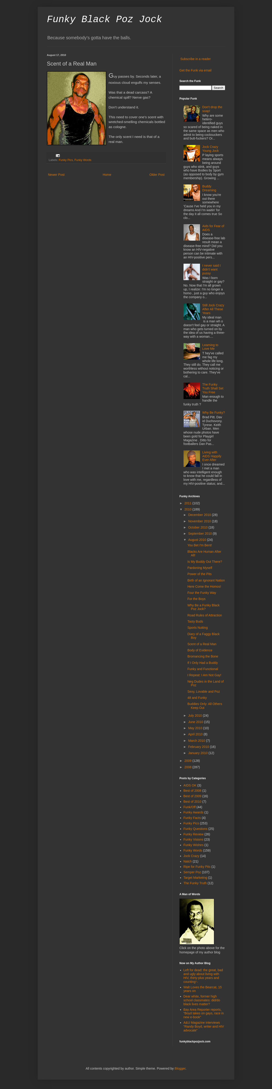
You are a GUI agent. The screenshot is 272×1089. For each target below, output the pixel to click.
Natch (188, 861)
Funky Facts (192, 818)
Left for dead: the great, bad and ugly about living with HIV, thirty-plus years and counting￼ (203, 975)
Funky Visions (193, 839)
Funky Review (194, 834)
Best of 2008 (193, 790)
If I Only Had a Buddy (202, 663)
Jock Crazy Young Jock (210, 149)
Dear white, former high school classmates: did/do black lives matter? (202, 1000)
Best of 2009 (193, 796)
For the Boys (196, 599)
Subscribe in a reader (195, 59)
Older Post (157, 174)
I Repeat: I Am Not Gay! (204, 675)
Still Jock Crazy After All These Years (213, 309)
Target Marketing (195, 877)
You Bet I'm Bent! (199, 545)
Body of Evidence (199, 650)
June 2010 (196, 722)
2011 (188, 503)
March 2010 (197, 740)
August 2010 (197, 540)
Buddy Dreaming (209, 188)
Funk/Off (190, 807)
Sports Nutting (197, 627)
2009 (188, 761)
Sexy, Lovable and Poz (203, 691)
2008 (188, 767)
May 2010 (195, 728)
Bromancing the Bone (202, 656)
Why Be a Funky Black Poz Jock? (203, 607)
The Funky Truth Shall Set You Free (212, 388)
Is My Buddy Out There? (204, 561)
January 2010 (198, 753)
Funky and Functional (202, 669)
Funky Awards (194, 812)
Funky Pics (66, 160)
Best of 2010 (193, 801)
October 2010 (198, 527)
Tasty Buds (195, 621)
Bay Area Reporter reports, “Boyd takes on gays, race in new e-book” (204, 1013)
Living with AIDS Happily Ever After (211, 456)
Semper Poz (192, 872)
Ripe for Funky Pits (197, 866)
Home (107, 174)
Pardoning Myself (199, 568)
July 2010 (195, 715)
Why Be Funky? (213, 412)
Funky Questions (196, 829)
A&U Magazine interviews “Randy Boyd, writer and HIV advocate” (204, 1026)
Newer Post (56, 174)
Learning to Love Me (210, 347)
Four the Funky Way (201, 592)
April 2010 (195, 734)
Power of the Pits (199, 574)
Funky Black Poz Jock (104, 19)
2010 (188, 509)
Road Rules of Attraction (204, 615)
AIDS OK (190, 785)
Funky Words (83, 160)
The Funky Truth (195, 883)
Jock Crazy (191, 856)
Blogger (180, 1068)
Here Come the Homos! (204, 586)
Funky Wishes (194, 845)
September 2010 (200, 533)
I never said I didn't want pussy (211, 269)
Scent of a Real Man (201, 644)
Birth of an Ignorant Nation (206, 580)
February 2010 (199, 747)
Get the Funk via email (195, 70)
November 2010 (200, 521)
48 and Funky (197, 698)
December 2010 (200, 515)
